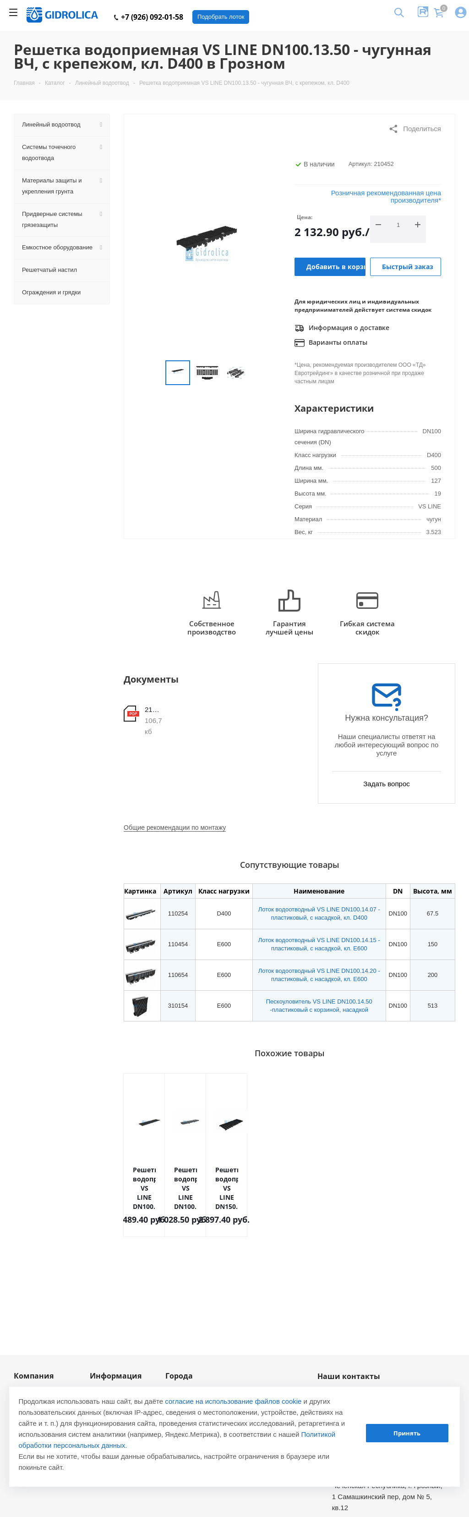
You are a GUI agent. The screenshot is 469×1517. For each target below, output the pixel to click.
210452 (153, 709)
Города (179, 1376)
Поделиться (414, 129)
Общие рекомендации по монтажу (175, 827)
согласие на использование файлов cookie (233, 1401)
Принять (406, 1433)
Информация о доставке (341, 328)
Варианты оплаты (330, 343)
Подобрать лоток (220, 16)
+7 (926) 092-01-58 (148, 17)
